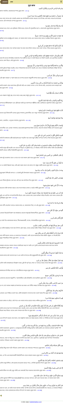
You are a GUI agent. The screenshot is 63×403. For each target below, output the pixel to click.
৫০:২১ (47, 188)
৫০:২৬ (58, 228)
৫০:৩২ (49, 278)
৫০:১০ (38, 95)
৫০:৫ (1, 50)
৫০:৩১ (37, 270)
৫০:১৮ (56, 165)
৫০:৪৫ (39, 390)
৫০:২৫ (48, 220)
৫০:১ (26, 11)
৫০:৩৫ (49, 300)
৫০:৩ (1, 30)
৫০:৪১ (46, 355)
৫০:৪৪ (13, 380)
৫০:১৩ (28, 120)
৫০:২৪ (48, 213)
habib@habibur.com (35, 402)
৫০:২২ (14, 197)
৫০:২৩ (47, 205)
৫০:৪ (1, 40)
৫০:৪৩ (49, 370)
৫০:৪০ (48, 348)
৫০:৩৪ (55, 293)
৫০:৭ (12, 70)
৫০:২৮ (15, 248)
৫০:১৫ (2, 140)
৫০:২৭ (22, 238)
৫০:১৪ (6, 130)
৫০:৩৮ (13, 330)
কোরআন (4, 2)
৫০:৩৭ (3, 320)
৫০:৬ (21, 60)
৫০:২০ (41, 180)
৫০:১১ (2, 105)
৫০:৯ (10, 88)
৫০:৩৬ (38, 310)
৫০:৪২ (53, 363)
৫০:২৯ (49, 255)
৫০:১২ (52, 113)
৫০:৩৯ (27, 340)
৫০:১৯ (43, 172)
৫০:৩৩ (54, 285)
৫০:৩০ (60, 263)
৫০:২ (24, 20)
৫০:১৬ (26, 150)
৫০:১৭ (42, 157)
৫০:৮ (49, 78)
